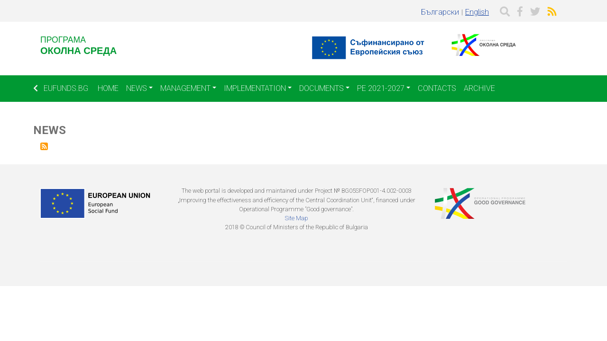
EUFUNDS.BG (60, 88)
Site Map (296, 218)
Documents (321, 88)
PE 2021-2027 (381, 88)
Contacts (437, 88)
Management (185, 88)
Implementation (255, 88)
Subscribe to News (44, 146)
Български (440, 12)
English (477, 12)
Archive (479, 88)
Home (108, 88)
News (136, 88)
